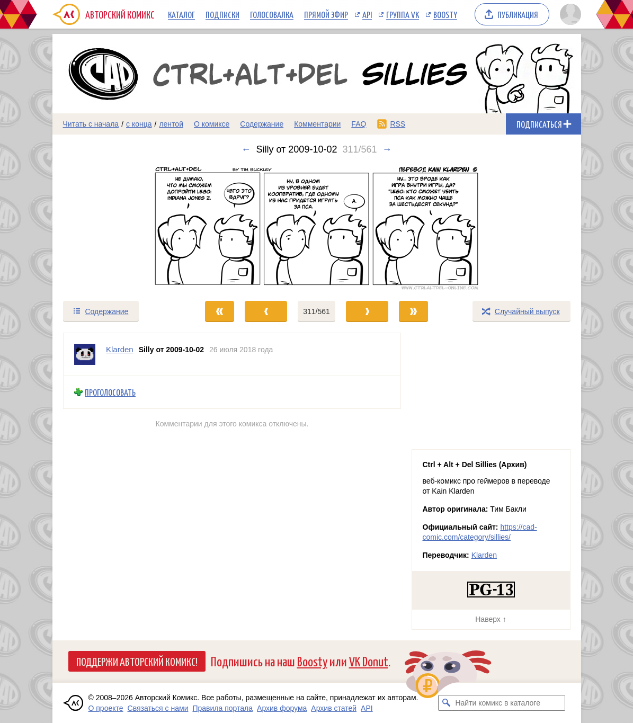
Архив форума (282, 708)
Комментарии (317, 124)
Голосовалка (271, 14)
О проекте (105, 708)
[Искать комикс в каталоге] (446, 702)
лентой (171, 124)
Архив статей (333, 708)
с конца (139, 124)
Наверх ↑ (490, 619)
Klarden (484, 555)
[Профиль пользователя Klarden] (84, 354)
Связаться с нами (158, 708)
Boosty (445, 14)
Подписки (222, 14)
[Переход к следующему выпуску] (316, 227)
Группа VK (402, 14)
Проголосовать (110, 392)
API (367, 14)
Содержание (261, 124)
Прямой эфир (326, 14)
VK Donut (368, 661)
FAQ (358, 124)
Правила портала (222, 708)
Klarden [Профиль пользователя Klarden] (119, 349)
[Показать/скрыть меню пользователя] (568, 14)
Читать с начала (91, 124)
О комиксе (211, 124)
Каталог (181, 14)
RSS (397, 124)
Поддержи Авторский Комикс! (137, 661)
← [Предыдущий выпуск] (246, 149)
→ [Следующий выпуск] (387, 149)
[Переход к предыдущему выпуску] (118, 227)
